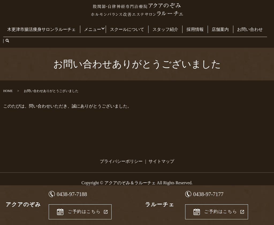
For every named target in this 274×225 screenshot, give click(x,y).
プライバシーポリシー (121, 148)
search (262, 27)
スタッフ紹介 (164, 26)
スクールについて (129, 26)
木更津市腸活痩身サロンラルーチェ (44, 26)
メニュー (93, 26)
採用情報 (192, 26)
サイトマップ (161, 148)
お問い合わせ (243, 26)
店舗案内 (215, 26)
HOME (8, 77)
